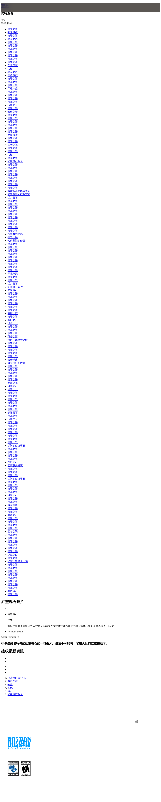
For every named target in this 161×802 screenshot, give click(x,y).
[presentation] (13, 11)
